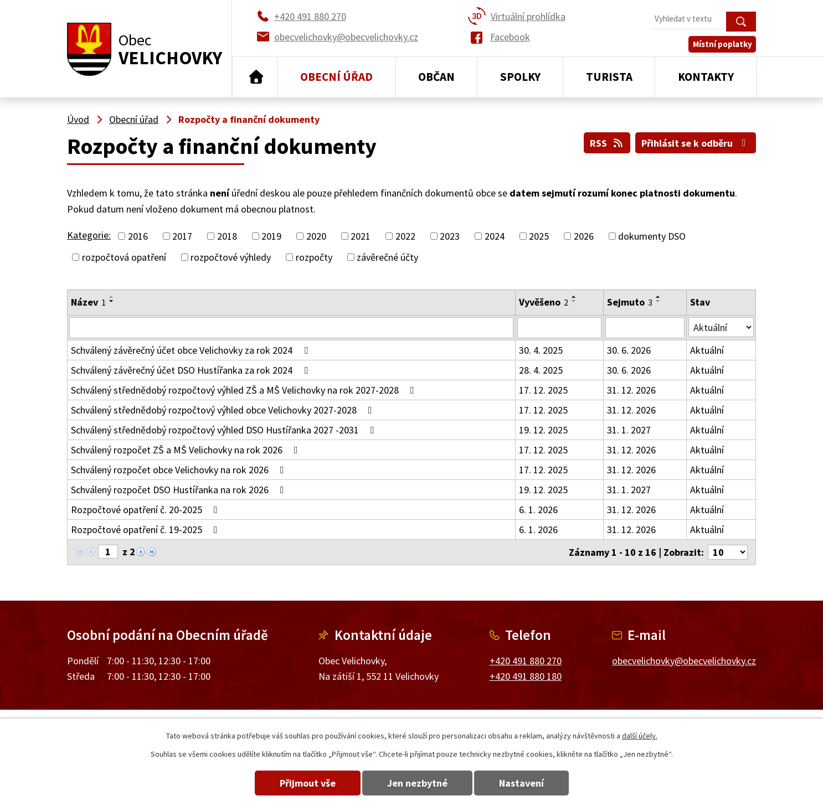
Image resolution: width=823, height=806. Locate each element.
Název (88, 302)
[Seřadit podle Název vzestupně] (112, 296)
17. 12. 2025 (543, 390)
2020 (316, 236)
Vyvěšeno (543, 302)
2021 (361, 236)
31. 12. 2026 (631, 390)
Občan (436, 76)
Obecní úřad (336, 76)
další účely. (639, 736)
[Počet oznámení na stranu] (728, 552)
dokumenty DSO (652, 236)
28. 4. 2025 (541, 370)
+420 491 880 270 (526, 660)
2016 (138, 236)
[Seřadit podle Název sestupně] (112, 301)
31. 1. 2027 (629, 429)
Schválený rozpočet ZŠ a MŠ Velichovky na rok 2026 (186, 449)
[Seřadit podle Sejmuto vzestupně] (658, 296)
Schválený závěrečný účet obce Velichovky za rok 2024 (191, 350)
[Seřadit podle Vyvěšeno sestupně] (574, 301)
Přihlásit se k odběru (695, 143)
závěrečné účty (387, 257)
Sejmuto (629, 302)
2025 (539, 236)
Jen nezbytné (417, 783)
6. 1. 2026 (538, 509)
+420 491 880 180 (526, 676)
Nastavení (521, 783)
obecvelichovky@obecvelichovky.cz (684, 660)
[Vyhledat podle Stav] (721, 327)
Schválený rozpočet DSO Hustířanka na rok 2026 (180, 489)
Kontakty (706, 76)
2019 (271, 236)
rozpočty (314, 257)
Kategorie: (89, 235)
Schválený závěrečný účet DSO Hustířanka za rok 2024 (191, 370)
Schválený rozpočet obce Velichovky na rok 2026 (180, 469)
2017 (182, 236)
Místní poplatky (722, 44)
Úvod (255, 77)
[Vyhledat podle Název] (291, 327)
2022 (405, 236)
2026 (584, 236)
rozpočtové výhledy (231, 257)
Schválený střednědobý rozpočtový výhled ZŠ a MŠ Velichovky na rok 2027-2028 (245, 390)
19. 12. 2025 (543, 429)
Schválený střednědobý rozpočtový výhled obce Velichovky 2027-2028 (224, 410)
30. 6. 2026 (629, 350)
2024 (495, 236)
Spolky (520, 76)
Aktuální (707, 350)
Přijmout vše (308, 783)
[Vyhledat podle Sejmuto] (645, 327)
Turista (609, 76)
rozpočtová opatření (124, 257)
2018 (227, 236)
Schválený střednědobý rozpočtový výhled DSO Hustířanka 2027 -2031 (225, 429)
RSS (607, 143)
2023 (450, 236)
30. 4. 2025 (541, 350)
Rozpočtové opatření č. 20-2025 (146, 509)
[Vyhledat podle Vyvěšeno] (559, 327)
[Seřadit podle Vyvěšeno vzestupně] (574, 296)
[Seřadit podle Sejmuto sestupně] (658, 301)
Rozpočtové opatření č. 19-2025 (146, 529)
